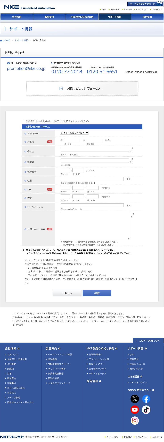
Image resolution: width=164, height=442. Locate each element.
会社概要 (11, 364)
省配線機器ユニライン (59, 364)
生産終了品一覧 (137, 364)
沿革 (9, 373)
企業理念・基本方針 (17, 359)
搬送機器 (52, 359)
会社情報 (16, 16)
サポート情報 (114, 16)
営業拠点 (11, 383)
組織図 (10, 369)
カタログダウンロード (59, 383)
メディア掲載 (13, 397)
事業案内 (11, 378)
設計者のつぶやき (97, 369)
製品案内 (49, 16)
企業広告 (11, 393)
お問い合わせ (136, 369)
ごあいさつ (12, 354)
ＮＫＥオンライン (138, 382)
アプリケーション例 (99, 359)
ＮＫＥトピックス (97, 373)
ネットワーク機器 (57, 369)
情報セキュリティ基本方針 (20, 402)
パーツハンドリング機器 (60, 354)
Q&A (132, 354)
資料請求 (134, 359)
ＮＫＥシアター (96, 364)
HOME (6, 40)
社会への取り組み (16, 388)
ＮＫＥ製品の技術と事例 (82, 16)
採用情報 (147, 16)
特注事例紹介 (95, 354)
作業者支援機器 (55, 373)
